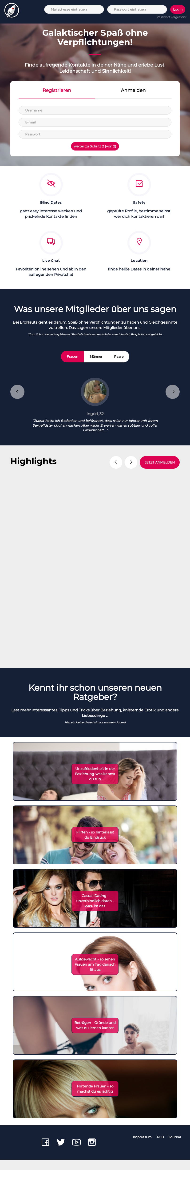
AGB (160, 1145)
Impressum (142, 1145)
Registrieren (57, 90)
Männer (96, 356)
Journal (175, 1145)
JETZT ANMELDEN (160, 462)
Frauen (72, 356)
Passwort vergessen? (171, 17)
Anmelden (133, 90)
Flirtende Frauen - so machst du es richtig (95, 1096)
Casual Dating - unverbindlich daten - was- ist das (95, 908)
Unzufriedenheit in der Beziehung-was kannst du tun (95, 781)
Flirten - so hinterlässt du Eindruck (95, 842)
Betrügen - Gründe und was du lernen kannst (95, 1033)
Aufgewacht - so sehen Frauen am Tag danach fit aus (95, 972)
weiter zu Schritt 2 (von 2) (95, 146)
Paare (118, 356)
